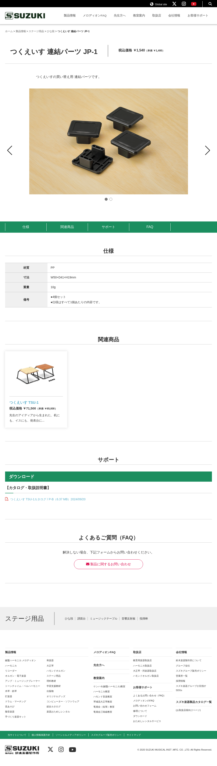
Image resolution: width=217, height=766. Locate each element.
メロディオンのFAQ (143, 706)
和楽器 (50, 666)
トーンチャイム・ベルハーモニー (22, 691)
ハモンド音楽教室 (102, 702)
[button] (207, 150)
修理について (140, 716)
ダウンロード (140, 721)
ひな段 (69, 624)
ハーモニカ (11, 671)
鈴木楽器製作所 (25, 20)
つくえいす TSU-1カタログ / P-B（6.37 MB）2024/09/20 (47, 504)
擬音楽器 (9, 717)
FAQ (149, 231)
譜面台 (81, 624)
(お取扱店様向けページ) (188, 715)
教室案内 (139, 19)
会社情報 (174, 19)
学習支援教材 (54, 691)
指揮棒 (144, 624)
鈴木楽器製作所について (189, 666)
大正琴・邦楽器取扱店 (144, 676)
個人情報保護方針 (41, 740)
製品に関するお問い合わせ (108, 569)
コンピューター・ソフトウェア (63, 706)
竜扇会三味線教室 (102, 717)
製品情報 (70, 19)
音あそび (9, 712)
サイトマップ (134, 740)
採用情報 (180, 686)
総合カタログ (54, 712)
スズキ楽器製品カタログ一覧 (194, 707)
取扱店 (156, 19)
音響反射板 (128, 624)
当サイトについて (17, 740)
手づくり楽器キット (15, 722)
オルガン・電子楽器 (15, 681)
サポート (108, 231)
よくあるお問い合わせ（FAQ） (149, 701)
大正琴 (50, 671)
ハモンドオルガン (56, 676)
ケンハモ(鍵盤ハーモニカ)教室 (109, 691)
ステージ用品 (54, 681)
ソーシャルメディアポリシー (71, 740)
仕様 (25, 231)
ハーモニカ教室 (101, 696)
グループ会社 (183, 671)
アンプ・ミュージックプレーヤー (22, 686)
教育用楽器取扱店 (142, 666)
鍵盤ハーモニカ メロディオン (20, 666)
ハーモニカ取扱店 (142, 671)
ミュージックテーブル (103, 624)
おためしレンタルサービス (147, 726)
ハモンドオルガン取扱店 (146, 681)
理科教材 (51, 686)
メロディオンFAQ (95, 19)
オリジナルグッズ (56, 701)
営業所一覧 (182, 681)
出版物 (50, 696)
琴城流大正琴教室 (102, 707)
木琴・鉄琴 (11, 696)
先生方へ (120, 19)
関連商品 (67, 231)
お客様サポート (198, 19)
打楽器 (8, 701)
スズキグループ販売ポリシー (191, 676)
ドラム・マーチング (15, 706)
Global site (158, 5)
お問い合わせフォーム (144, 711)
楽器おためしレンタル (58, 717)
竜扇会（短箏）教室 (103, 712)
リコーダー (11, 676)
